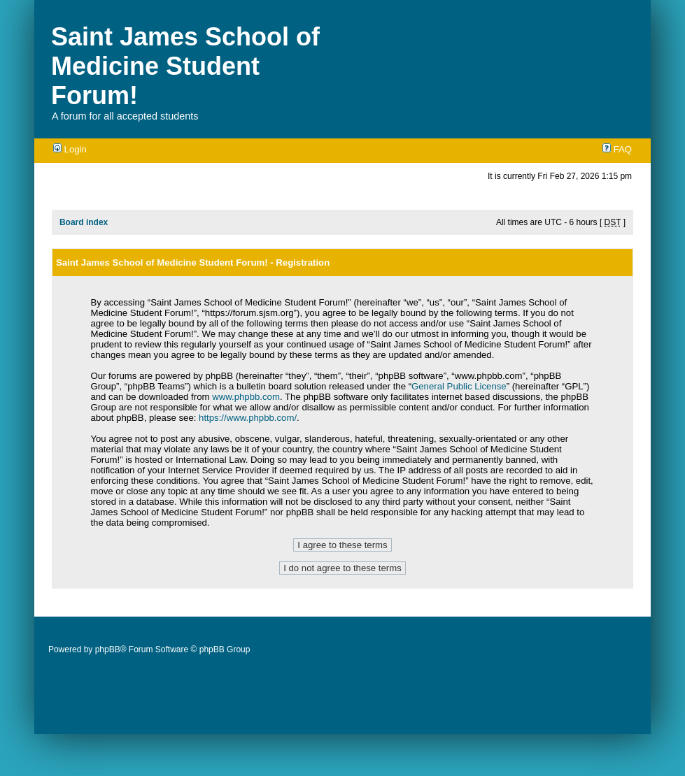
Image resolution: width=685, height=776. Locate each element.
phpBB (107, 649)
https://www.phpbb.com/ (248, 417)
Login (70, 149)
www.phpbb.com (246, 396)
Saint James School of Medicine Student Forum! (185, 66)
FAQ (617, 149)
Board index (83, 222)
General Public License (459, 386)
